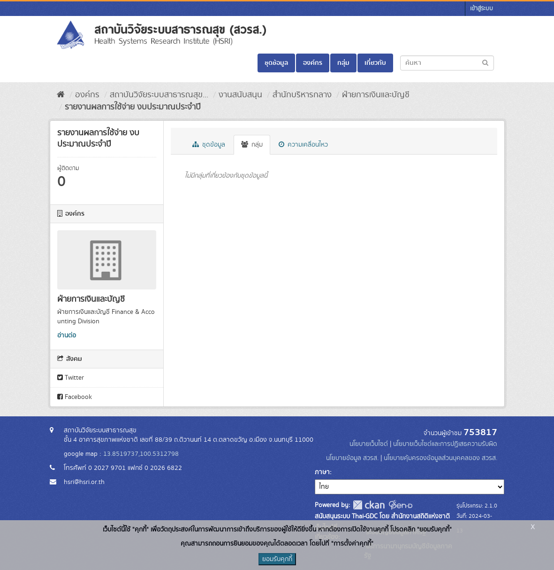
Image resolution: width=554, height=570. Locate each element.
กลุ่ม (343, 63)
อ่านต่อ (66, 335)
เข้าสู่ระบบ (481, 8)
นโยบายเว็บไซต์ (369, 444)
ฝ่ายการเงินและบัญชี (376, 95)
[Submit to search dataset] (485, 62)
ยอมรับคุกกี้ (277, 559)
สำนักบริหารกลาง (302, 95)
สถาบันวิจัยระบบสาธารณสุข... (159, 95)
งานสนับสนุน (240, 95)
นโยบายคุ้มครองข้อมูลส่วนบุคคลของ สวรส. (440, 458)
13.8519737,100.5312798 (141, 454)
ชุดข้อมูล (276, 63)
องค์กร (312, 63)
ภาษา (322, 472)
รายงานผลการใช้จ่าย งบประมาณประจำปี (133, 107)
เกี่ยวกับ (375, 63)
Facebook (74, 397)
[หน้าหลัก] (61, 95)
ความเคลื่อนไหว (303, 144)
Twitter (70, 378)
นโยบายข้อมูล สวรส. (352, 458)
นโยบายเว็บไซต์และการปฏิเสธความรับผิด (445, 444)
